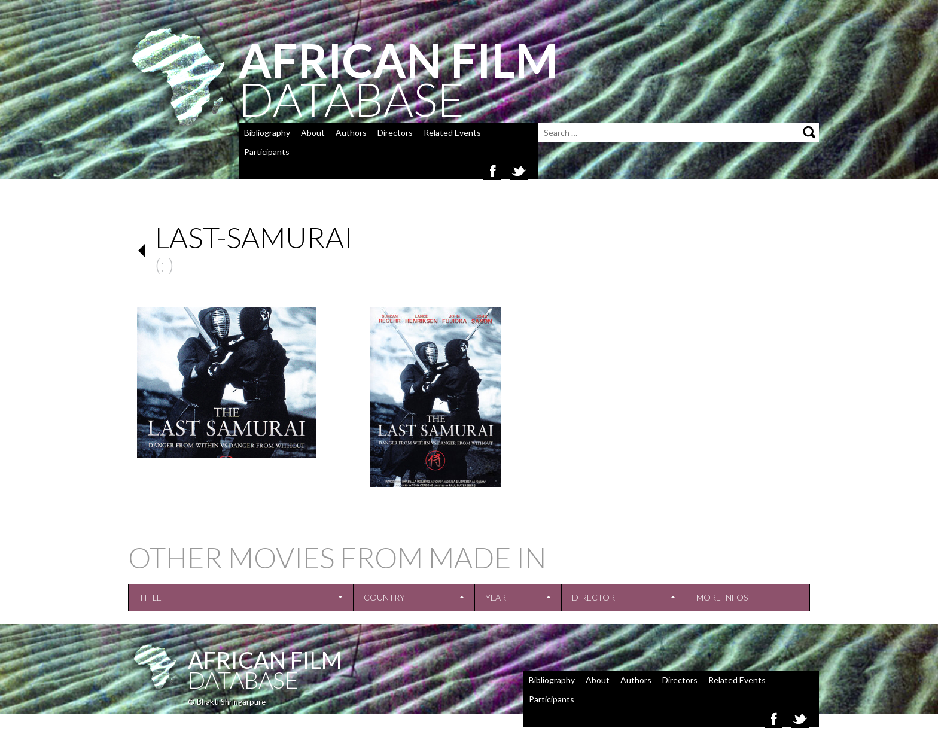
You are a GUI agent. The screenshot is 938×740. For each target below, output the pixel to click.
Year (495, 597)
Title (150, 597)
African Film (265, 660)
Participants (267, 152)
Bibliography (267, 132)
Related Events (452, 132)
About (313, 132)
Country (384, 597)
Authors (351, 132)
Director (593, 597)
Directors (395, 132)
